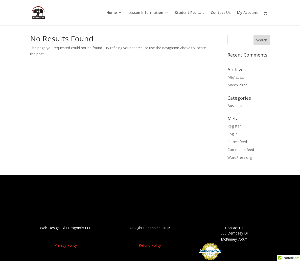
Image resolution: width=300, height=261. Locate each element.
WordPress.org (239, 157)
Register (234, 126)
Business (234, 105)
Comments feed (240, 149)
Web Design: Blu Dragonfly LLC (65, 227)
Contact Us (220, 13)
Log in (232, 134)
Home (111, 13)
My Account (247, 13)
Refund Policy (150, 245)
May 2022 (235, 77)
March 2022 (237, 85)
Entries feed (237, 141)
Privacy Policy (66, 245)
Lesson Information (145, 13)
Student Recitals (189, 13)
